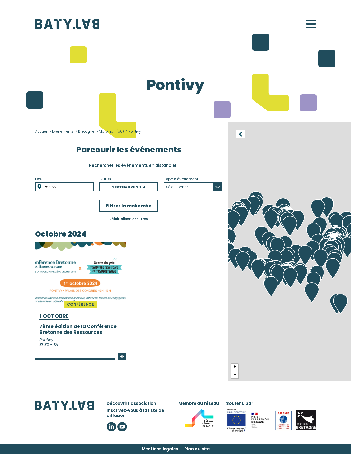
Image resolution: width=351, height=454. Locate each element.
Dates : (106, 179)
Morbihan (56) (111, 131)
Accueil (41, 131)
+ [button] (234, 367)
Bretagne (86, 131)
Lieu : (39, 179)
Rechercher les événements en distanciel (132, 165)
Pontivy (50, 186)
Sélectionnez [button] (177, 186)
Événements (63, 131)
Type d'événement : (182, 179)
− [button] (234, 374)
